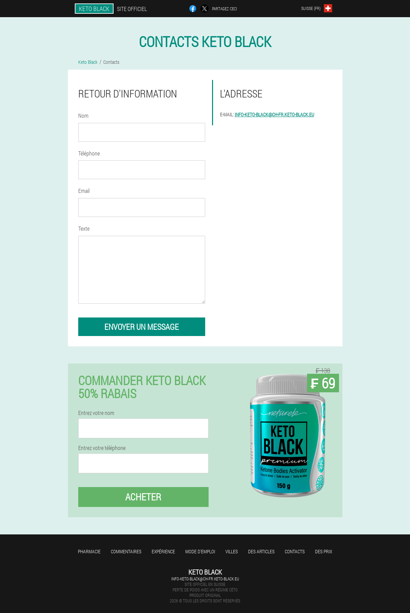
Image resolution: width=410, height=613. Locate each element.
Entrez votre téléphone (102, 448)
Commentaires (126, 551)
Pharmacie (89, 551)
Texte (84, 228)
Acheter (143, 496)
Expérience (163, 551)
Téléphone (89, 153)
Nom (83, 115)
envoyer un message (141, 326)
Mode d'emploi (200, 551)
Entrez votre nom (96, 413)
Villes (231, 551)
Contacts (295, 551)
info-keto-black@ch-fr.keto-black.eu (274, 114)
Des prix (323, 551)
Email (84, 190)
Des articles (261, 551)
